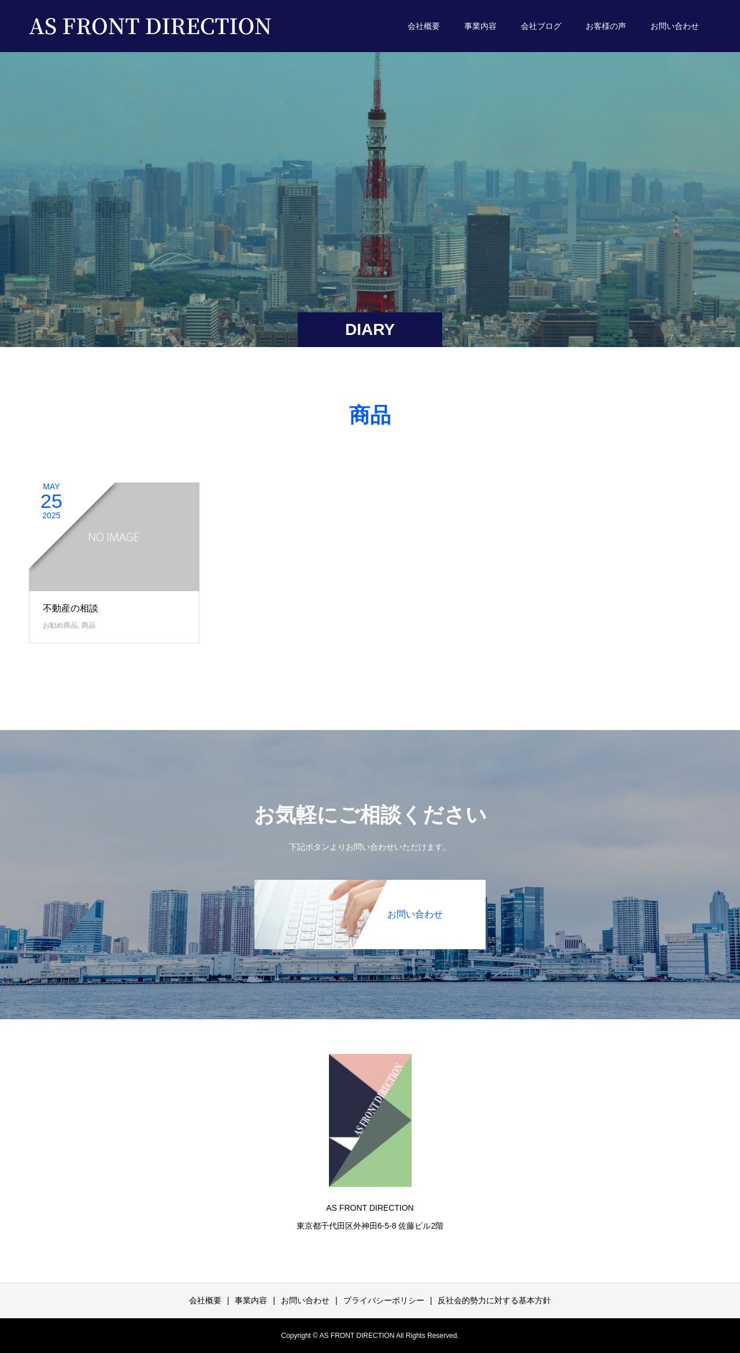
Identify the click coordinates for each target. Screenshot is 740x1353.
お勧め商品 (60, 625)
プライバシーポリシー (383, 1300)
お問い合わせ (674, 26)
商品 (88, 625)
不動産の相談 (70, 608)
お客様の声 (606, 26)
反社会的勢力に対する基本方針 (494, 1300)
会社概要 (424, 26)
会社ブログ (541, 26)
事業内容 (480, 26)
